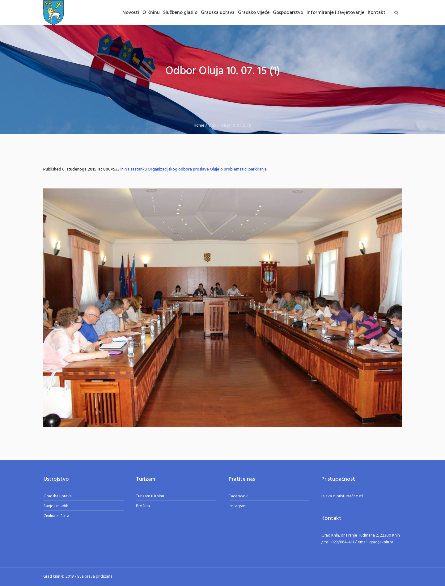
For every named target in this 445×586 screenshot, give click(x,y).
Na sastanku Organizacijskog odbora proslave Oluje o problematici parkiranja (196, 169)
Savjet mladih (56, 506)
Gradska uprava (58, 496)
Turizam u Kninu (150, 496)
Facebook (238, 496)
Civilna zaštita (56, 516)
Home (199, 125)
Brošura (143, 506)
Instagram (238, 506)
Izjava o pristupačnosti (342, 496)
